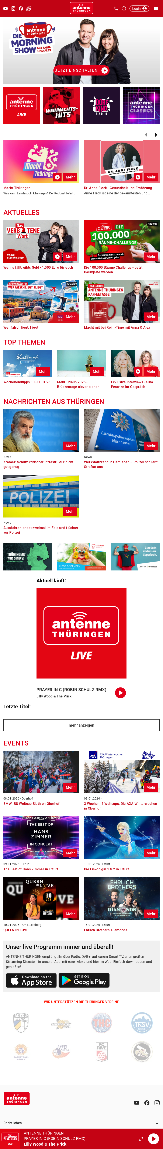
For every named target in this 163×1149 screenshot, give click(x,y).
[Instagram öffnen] (13, 8)
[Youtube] (136, 1102)
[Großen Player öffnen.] (141, 1138)
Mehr (70, 177)
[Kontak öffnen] (115, 8)
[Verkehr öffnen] (28, 8)
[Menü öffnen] (156, 8)
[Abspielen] (154, 1139)
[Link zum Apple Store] (31, 981)
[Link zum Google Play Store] (84, 981)
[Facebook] (146, 1102)
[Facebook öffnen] (21, 8)
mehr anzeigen (81, 725)
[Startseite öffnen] (81, 8)
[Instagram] (157, 1102)
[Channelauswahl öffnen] (124, 8)
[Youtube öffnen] (5, 8)
